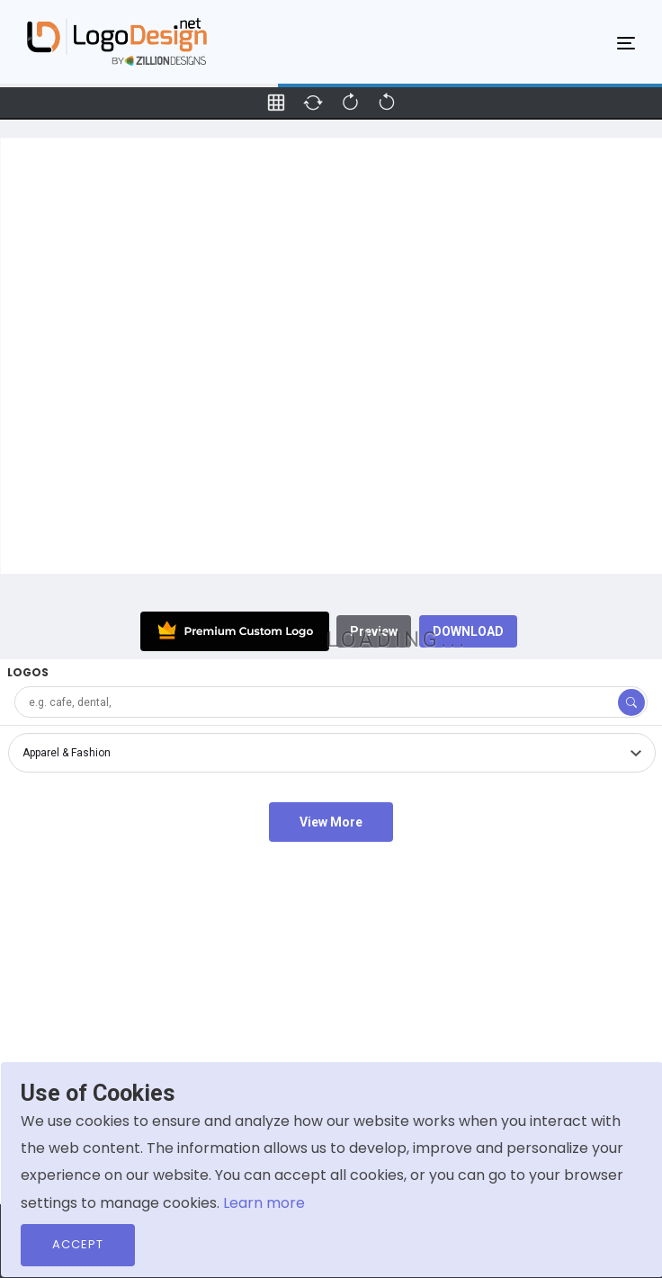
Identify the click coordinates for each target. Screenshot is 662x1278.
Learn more (264, 1203)
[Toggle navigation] (626, 42)
